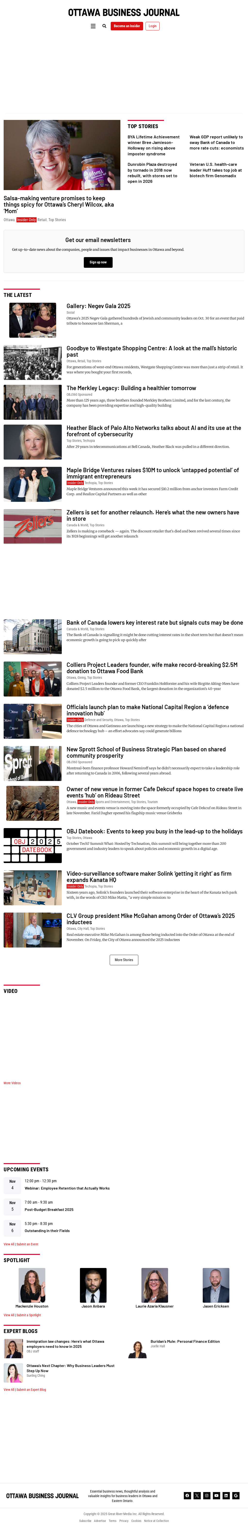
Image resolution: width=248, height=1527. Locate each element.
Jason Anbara (93, 1306)
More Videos (12, 1083)
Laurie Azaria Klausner (155, 1306)
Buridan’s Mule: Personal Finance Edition (185, 1341)
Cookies (138, 1521)
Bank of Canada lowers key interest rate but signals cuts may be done (155, 622)
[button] (89, 26)
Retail (42, 220)
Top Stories (57, 220)
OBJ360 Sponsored (79, 394)
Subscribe (81, 1521)
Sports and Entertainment (112, 802)
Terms (112, 1521)
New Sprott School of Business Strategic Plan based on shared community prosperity (146, 752)
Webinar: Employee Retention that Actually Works (67, 1188)
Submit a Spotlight (28, 1315)
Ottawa (9, 220)
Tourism (152, 802)
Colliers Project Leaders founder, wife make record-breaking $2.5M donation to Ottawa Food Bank (152, 667)
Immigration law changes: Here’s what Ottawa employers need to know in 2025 (65, 1344)
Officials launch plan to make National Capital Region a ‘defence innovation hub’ (148, 710)
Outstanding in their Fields (47, 1230)
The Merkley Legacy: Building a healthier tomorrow (131, 387)
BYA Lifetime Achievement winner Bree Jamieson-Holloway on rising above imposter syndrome (154, 145)
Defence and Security (99, 720)
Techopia (89, 441)
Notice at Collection (160, 1521)
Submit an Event (27, 1244)
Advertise (98, 1521)
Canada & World (77, 525)
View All (9, 1244)
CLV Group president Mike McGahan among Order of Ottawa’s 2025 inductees (151, 918)
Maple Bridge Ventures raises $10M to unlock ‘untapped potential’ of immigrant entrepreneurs (153, 473)
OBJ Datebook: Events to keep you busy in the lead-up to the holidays (155, 831)
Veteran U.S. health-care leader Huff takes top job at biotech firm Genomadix (216, 169)
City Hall (83, 929)
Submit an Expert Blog (31, 1390)
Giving (82, 678)
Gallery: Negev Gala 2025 (99, 305)
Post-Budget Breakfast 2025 (49, 1209)
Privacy (124, 1521)
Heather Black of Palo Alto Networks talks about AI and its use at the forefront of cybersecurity (154, 430)
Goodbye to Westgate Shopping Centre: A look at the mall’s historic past (152, 351)
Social (71, 312)
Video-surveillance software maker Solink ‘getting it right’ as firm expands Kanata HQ (149, 876)
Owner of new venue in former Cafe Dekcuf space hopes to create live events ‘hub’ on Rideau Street (155, 792)
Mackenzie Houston (32, 1306)
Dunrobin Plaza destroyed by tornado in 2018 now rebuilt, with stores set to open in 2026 (152, 172)
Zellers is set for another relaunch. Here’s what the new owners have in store (153, 515)
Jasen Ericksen (216, 1306)
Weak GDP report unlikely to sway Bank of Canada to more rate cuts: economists (217, 142)
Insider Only (26, 220)
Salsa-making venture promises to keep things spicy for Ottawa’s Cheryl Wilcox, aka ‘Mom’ (59, 204)
